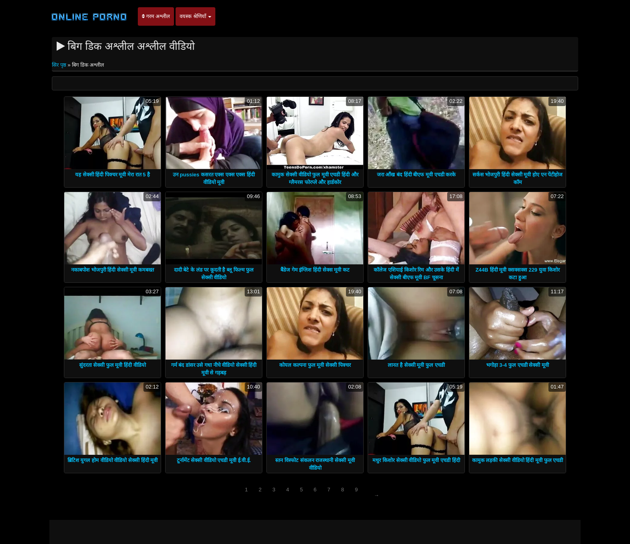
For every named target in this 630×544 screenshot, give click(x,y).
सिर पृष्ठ (60, 65)
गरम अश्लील (156, 16)
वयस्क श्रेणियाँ (195, 16)
